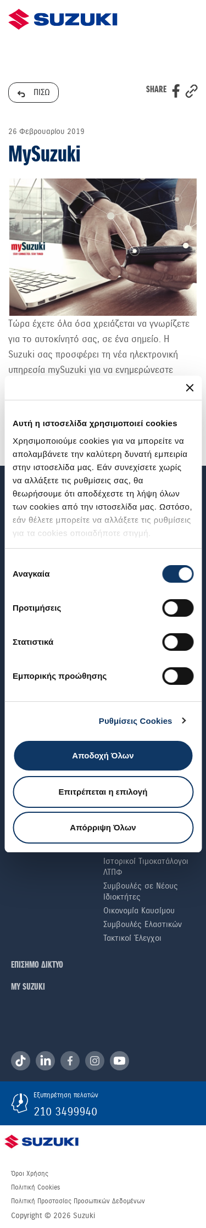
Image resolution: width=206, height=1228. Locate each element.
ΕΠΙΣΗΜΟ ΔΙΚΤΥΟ (37, 965)
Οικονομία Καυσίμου (139, 911)
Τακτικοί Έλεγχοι (132, 938)
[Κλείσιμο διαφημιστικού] (189, 388)
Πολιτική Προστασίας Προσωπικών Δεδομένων (78, 1201)
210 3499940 (65, 1111)
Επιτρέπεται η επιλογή (103, 791)
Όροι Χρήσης (29, 1173)
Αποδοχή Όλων (102, 755)
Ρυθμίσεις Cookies (135, 720)
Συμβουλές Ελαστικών (142, 924)
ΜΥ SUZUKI (28, 987)
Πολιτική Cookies (35, 1187)
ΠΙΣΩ (33, 92)
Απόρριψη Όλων (103, 827)
